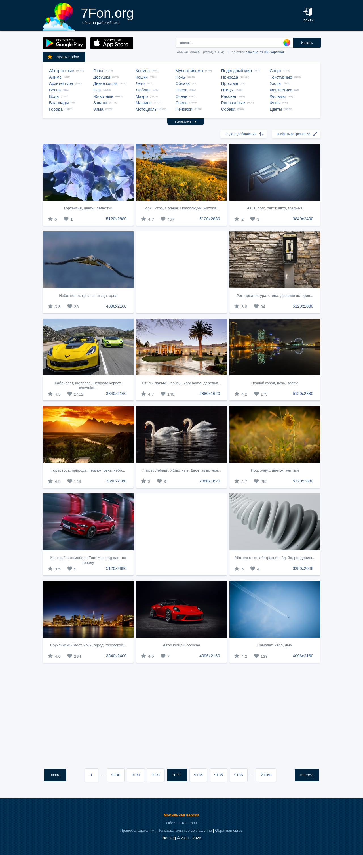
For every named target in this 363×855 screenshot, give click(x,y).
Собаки (228, 109)
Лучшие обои (63, 57)
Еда (97, 90)
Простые (229, 83)
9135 (218, 775)
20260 (266, 775)
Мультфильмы (189, 70)
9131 (135, 775)
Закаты (100, 102)
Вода (54, 96)
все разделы (186, 121)
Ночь (180, 77)
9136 (238, 775)
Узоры (276, 83)
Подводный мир (236, 70)
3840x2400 (303, 219)
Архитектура (61, 83)
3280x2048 (303, 568)
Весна (55, 90)
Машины (144, 102)
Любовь (143, 90)
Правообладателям (137, 830)
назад (55, 775)
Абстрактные (61, 70)
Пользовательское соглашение (184, 830)
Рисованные (233, 102)
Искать (307, 43)
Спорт (275, 70)
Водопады (59, 102)
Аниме (55, 77)
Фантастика (281, 90)
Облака (182, 83)
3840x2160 (116, 393)
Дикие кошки (105, 83)
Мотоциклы (146, 109)
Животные (103, 96)
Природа (229, 77)
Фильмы (278, 96)
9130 (115, 775)
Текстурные (281, 77)
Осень (181, 102)
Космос (143, 70)
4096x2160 (116, 306)
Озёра (181, 90)
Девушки (101, 77)
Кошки (142, 77)
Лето (140, 83)
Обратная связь (229, 830)
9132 (155, 775)
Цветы (276, 109)
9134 (198, 775)
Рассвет (229, 96)
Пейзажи (183, 109)
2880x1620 (209, 393)
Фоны (275, 102)
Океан (181, 96)
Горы (98, 70)
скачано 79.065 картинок (265, 52)
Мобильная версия (181, 815)
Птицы (227, 90)
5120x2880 (116, 219)
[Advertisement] (181, 272)
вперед (306, 775)
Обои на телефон (181, 823)
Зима (98, 109)
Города (56, 109)
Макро (142, 96)
